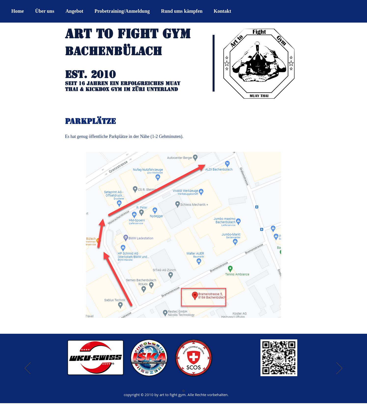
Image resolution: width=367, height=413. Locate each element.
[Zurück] (28, 368)
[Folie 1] (183, 391)
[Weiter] (339, 368)
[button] (74, 11)
